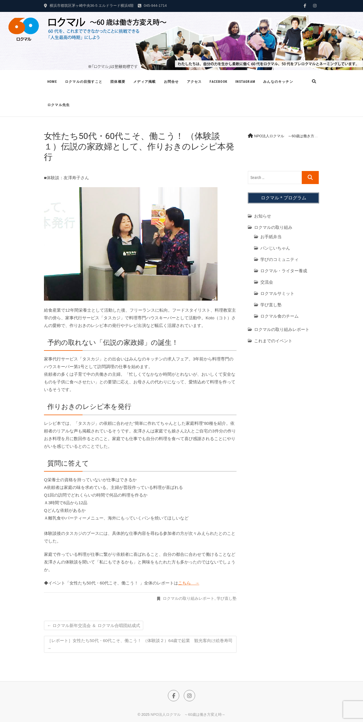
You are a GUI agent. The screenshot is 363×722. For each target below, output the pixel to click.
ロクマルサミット (277, 293)
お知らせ (262, 216)
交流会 (266, 282)
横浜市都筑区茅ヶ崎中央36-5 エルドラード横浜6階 (89, 5)
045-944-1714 (152, 5)
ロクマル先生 (58, 105)
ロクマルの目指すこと (83, 82)
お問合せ (171, 82)
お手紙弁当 (271, 236)
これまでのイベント (273, 340)
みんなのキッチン (278, 82)
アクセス (194, 82)
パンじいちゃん (275, 248)
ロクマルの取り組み (273, 227)
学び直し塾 (227, 598)
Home (52, 82)
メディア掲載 (144, 82)
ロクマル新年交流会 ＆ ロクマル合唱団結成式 (93, 625)
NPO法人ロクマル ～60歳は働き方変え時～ (188, 714)
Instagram (245, 82)
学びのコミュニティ (279, 259)
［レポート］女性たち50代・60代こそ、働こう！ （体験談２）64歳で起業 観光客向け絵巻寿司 (140, 644)
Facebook (218, 82)
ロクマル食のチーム (279, 316)
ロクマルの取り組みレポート (188, 598)
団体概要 (117, 82)
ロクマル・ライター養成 (283, 270)
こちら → (188, 582)
